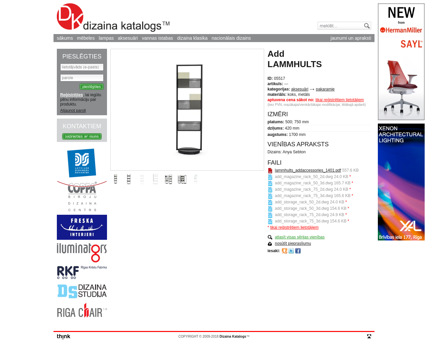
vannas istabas (157, 38)
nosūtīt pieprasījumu (293, 243)
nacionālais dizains (231, 38)
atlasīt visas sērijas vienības (300, 237)
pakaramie (325, 89)
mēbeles (86, 38)
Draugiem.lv (284, 250)
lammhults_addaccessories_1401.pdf (308, 170)
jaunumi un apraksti (351, 38)
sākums (65, 38)
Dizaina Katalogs (113, 17)
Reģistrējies (71, 95)
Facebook (298, 250)
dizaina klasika (192, 38)
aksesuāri (128, 38)
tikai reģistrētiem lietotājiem (339, 100)
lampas (106, 38)
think (64, 337)
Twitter (291, 250)
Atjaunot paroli (73, 110)
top (369, 336)
